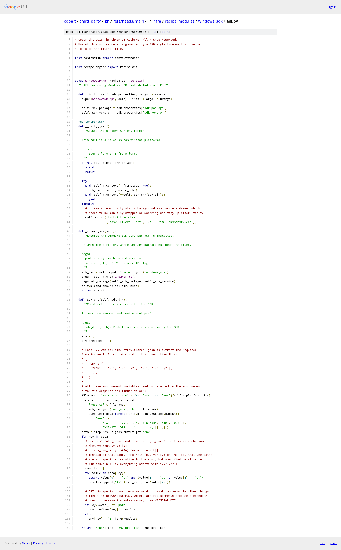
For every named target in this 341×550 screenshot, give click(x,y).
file (153, 32)
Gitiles (26, 543)
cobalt (70, 21)
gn (107, 21)
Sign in (332, 7)
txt (322, 543)
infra (156, 21)
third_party (90, 21)
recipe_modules (179, 21)
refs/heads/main (128, 21)
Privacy (38, 543)
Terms (50, 543)
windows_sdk (210, 21)
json (333, 543)
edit (165, 32)
